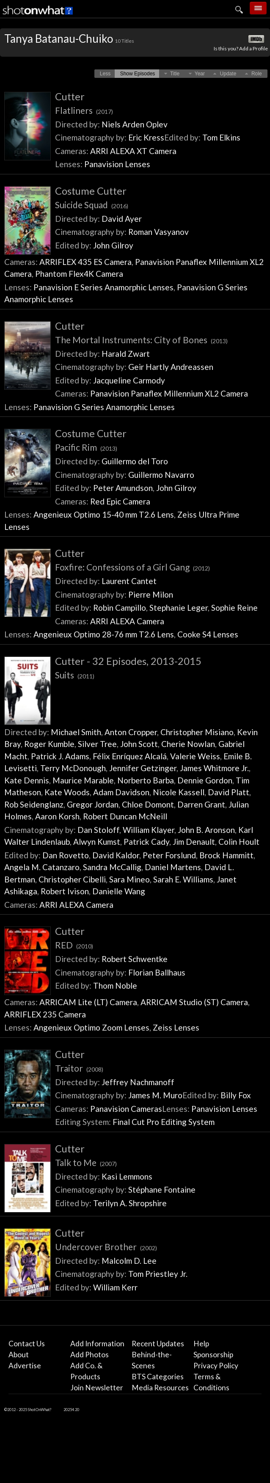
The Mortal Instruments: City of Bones (141, 339)
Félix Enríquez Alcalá (130, 756)
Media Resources (160, 1387)
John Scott (139, 744)
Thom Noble (115, 985)
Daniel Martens (173, 867)
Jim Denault (194, 841)
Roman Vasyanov (158, 232)
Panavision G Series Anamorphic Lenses (104, 407)
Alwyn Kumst (96, 841)
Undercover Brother (106, 1246)
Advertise (24, 1365)
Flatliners (84, 110)
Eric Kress (146, 137)
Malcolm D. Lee (129, 1260)
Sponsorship (213, 1354)
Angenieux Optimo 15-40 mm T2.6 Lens (103, 514)
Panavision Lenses (117, 164)
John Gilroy (113, 245)
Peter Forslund (169, 855)
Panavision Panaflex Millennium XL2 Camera (169, 393)
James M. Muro (155, 1095)
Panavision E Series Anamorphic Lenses (103, 287)
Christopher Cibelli (72, 879)
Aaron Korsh (57, 816)
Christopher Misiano (197, 732)
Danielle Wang (118, 891)
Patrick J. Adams (60, 756)
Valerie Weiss (195, 756)
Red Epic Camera (120, 501)
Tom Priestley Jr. (157, 1274)
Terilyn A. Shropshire (130, 1203)
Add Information (97, 1343)
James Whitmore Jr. (214, 768)
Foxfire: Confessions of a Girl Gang (132, 567)
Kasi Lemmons (127, 1176)
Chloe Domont (148, 804)
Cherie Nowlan (188, 744)
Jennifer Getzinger (142, 768)
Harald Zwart (126, 353)
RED (74, 945)
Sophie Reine (234, 607)
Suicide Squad (91, 204)
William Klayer (148, 830)
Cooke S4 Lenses (207, 634)
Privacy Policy (215, 1365)
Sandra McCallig (112, 867)
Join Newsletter (96, 1387)
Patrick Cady (146, 841)
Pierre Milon (150, 594)
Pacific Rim (86, 447)
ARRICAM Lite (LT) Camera (88, 1002)
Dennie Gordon (204, 780)
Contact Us (26, 1343)
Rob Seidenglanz (33, 804)
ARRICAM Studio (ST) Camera (194, 1002)
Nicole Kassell (178, 792)
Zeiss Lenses (176, 1027)
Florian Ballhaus (156, 972)
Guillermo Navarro (161, 475)
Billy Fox (235, 1095)
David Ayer (122, 218)
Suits (74, 675)
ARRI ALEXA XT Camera (133, 151)
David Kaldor (115, 855)
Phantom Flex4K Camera (79, 273)
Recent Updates (158, 1343)
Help (201, 1343)
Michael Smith (76, 732)
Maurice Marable (83, 780)
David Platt (228, 792)
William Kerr (115, 1287)
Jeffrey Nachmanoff (138, 1082)
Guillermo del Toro (135, 461)
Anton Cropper (131, 732)
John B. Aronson (206, 830)
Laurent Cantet (129, 581)
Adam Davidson (121, 792)
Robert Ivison (65, 891)
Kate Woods (67, 792)
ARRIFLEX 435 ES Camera (85, 262)
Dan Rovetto (65, 855)
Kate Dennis (26, 780)
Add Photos (89, 1354)
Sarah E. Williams (183, 879)
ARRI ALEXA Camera (127, 621)
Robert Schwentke (135, 959)
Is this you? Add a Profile (241, 48)
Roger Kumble (49, 744)
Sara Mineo (129, 879)
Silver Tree (97, 744)
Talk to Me (86, 1162)
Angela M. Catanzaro (42, 867)
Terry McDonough (73, 768)
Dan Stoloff (98, 830)
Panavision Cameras (126, 1109)
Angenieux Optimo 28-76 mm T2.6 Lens (103, 634)
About (18, 1354)
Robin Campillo (119, 607)
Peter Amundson (123, 488)
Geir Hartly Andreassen (170, 367)
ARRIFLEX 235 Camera (45, 1014)
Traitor (79, 1068)
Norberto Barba (145, 780)
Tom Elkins (221, 137)
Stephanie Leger (178, 607)
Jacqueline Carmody (129, 380)
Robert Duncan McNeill (125, 816)
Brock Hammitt (226, 855)
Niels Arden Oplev (135, 124)
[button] (105, 73)
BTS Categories (158, 1376)
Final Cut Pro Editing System (164, 1122)
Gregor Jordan (92, 804)
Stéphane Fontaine (162, 1189)
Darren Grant (201, 804)
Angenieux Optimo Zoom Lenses (91, 1027)
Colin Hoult (238, 841)
